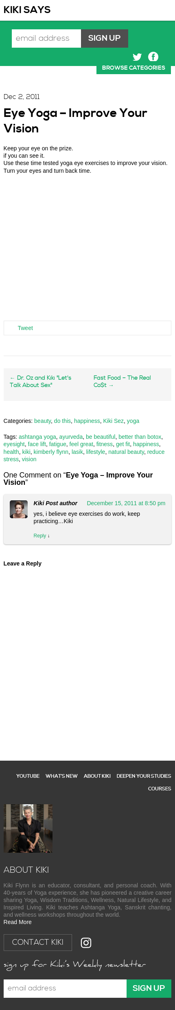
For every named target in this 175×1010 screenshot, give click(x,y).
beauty (42, 421)
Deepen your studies (144, 776)
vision (29, 459)
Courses (159, 789)
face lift (37, 444)
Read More (18, 922)
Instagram (86, 942)
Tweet (25, 328)
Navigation (163, 10)
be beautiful (100, 436)
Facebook (153, 57)
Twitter (137, 57)
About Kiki (97, 776)
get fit (123, 444)
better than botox (139, 436)
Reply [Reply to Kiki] (40, 536)
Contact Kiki (37, 942)
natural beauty (126, 452)
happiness (87, 421)
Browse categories (133, 68)
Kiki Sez (113, 421)
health (11, 452)
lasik (77, 452)
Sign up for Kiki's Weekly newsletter (75, 965)
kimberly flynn (51, 452)
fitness (104, 444)
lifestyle (95, 452)
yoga (133, 421)
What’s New (62, 776)
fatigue (57, 444)
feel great (81, 444)
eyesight (14, 444)
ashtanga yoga (37, 436)
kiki (26, 452)
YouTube (27, 776)
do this (62, 421)
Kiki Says (27, 10)
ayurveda (71, 436)
